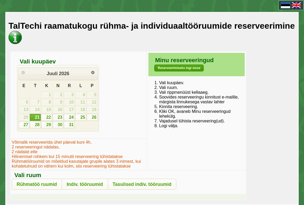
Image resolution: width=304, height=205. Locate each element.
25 (82, 117)
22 (48, 117)
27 (25, 124)
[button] (179, 68)
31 (71, 124)
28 (37, 124)
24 (71, 117)
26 (94, 117)
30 (60, 124)
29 (48, 124)
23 (60, 117)
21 (37, 117)
